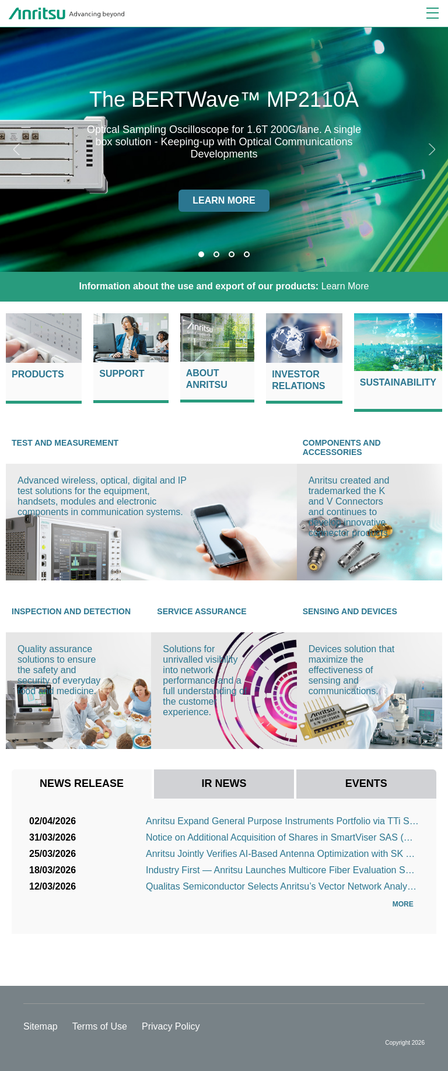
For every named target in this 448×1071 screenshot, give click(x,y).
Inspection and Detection (71, 611)
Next (430, 149)
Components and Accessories (342, 447)
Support (121, 374)
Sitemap (40, 1026)
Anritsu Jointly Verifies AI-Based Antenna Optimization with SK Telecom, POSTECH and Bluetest (282, 854)
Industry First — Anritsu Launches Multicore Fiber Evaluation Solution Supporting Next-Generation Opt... (282, 870)
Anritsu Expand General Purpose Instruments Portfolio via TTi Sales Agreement (282, 821)
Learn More (224, 286)
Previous (17, 149)
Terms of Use (99, 1026)
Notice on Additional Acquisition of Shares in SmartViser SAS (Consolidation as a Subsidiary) (282, 837)
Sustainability (398, 382)
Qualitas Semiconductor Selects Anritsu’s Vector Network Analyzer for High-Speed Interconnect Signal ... (282, 886)
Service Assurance (201, 611)
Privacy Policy (171, 1026)
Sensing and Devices (350, 611)
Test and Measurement (65, 442)
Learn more (224, 200)
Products (38, 374)
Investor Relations (298, 380)
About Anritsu (207, 379)
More (406, 904)
